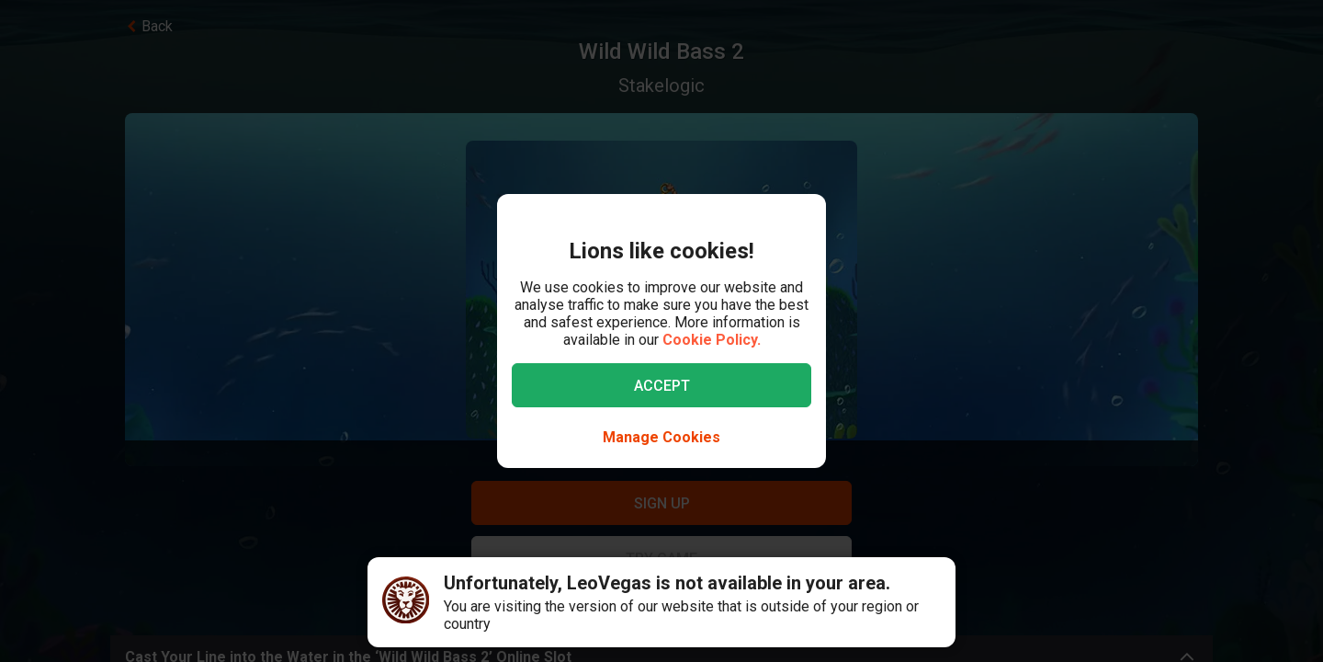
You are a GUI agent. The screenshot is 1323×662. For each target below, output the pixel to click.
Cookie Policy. (711, 339)
